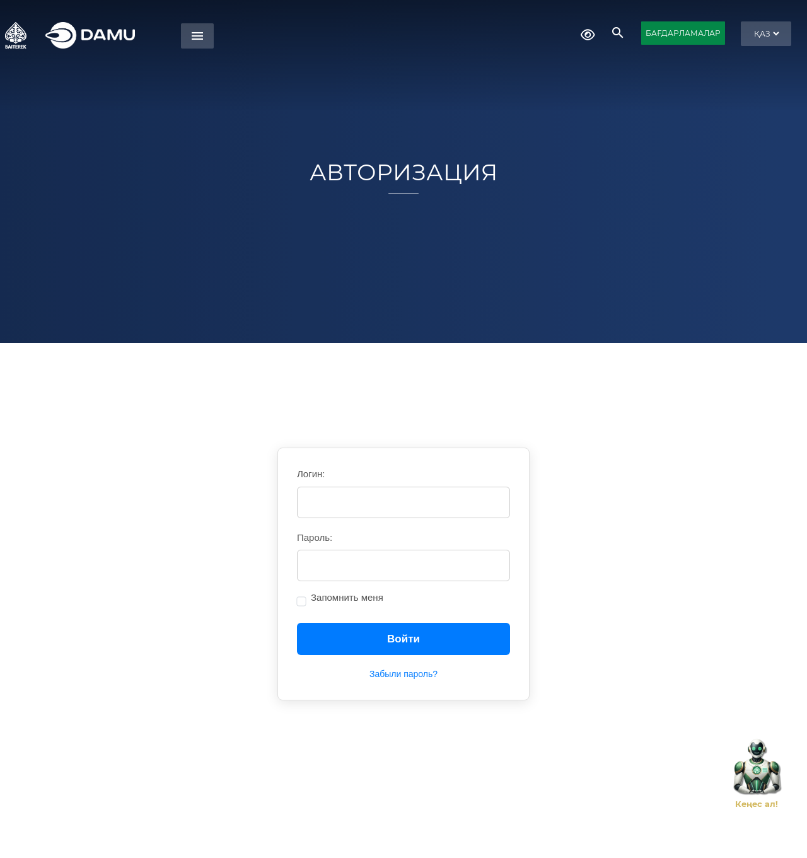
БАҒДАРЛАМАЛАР (683, 33)
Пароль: (314, 537)
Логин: (311, 473)
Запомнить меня (347, 597)
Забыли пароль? (403, 674)
